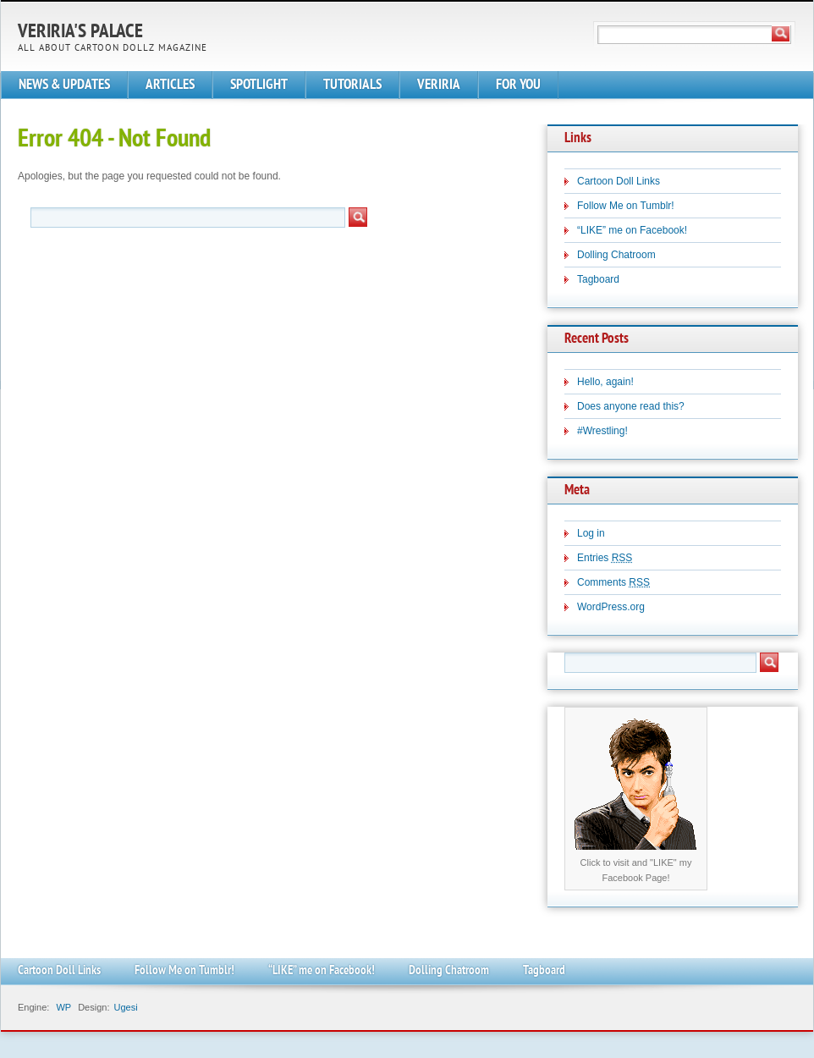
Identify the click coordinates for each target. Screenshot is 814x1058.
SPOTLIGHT (259, 85)
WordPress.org (611, 607)
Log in (591, 533)
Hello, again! (605, 382)
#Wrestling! (602, 431)
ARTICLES (170, 85)
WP (63, 1007)
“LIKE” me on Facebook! (632, 230)
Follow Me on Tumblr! (625, 206)
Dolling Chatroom (616, 255)
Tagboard (598, 279)
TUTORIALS (352, 85)
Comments (613, 582)
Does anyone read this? (631, 406)
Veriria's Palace (80, 32)
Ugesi (125, 1007)
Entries (604, 558)
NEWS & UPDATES (64, 85)
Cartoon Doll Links (618, 181)
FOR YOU (518, 85)
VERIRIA (438, 85)
